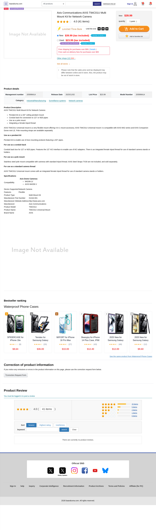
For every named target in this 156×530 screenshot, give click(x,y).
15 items (135, 404)
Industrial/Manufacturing (36, 101)
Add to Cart (134, 29)
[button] (150, 3)
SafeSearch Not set (109, 3)
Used (77, 42)
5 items (134, 407)
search (97, 4)
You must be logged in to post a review (19, 396)
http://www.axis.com (37, 201)
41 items (47, 409)
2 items (134, 410)
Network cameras (76, 101)
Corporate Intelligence (49, 486)
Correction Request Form (15, 375)
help (22, 486)
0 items (134, 416)
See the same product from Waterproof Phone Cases (131, 356)
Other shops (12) (66, 58)
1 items (134, 413)
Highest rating (45, 425)
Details (92, 49)
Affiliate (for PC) (136, 486)
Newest (31, 425)
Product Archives (96, 486)
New (82, 35)
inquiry (32, 486)
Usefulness (60, 425)
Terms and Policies (116, 486)
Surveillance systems (57, 101)
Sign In (130, 4)
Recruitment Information (73, 486)
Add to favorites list (134, 36)
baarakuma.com (15, 4)
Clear (74, 430)
